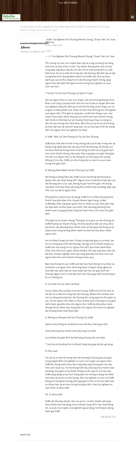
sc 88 (47, 56)
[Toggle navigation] (132, 17)
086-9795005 (70, 2)
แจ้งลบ (48, 50)
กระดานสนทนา (27, 26)
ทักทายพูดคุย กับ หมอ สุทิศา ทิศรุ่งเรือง (56, 26)
